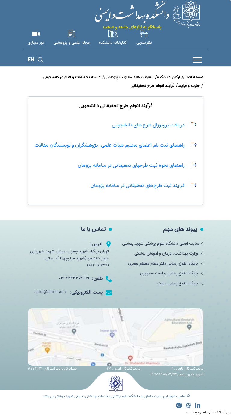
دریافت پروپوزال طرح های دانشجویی (148, 125)
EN (31, 60)
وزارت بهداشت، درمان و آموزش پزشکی (168, 253)
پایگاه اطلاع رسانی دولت (180, 283)
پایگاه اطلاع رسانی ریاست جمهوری (171, 273)
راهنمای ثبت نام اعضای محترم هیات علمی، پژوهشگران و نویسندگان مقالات (110, 145)
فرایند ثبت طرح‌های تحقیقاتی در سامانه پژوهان (138, 185)
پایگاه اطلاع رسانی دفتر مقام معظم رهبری (165, 263)
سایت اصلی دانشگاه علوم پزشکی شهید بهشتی (162, 243)
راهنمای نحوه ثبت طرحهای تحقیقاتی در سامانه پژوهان (131, 165)
